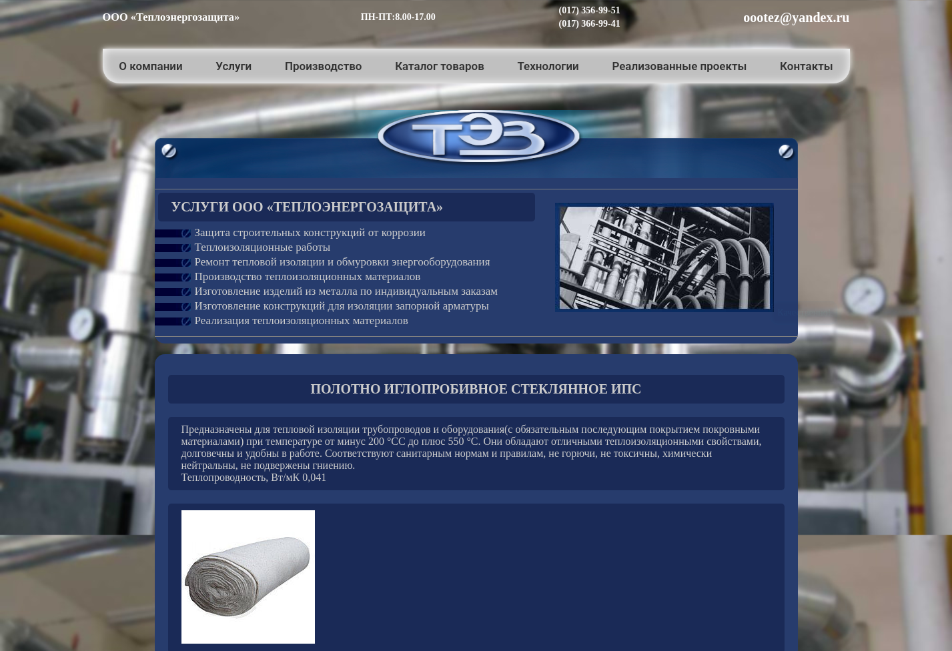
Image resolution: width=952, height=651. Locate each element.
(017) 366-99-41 (589, 24)
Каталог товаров (439, 66)
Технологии (547, 66)
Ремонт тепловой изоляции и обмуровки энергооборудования (342, 261)
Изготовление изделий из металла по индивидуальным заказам (346, 291)
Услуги (233, 66)
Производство (323, 66)
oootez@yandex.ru (796, 17)
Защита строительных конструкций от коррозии (310, 232)
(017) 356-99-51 (589, 10)
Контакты (806, 66)
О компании (150, 66)
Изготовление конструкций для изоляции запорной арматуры (342, 305)
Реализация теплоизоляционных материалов (301, 320)
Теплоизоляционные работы (263, 247)
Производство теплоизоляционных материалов (308, 276)
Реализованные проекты (679, 66)
